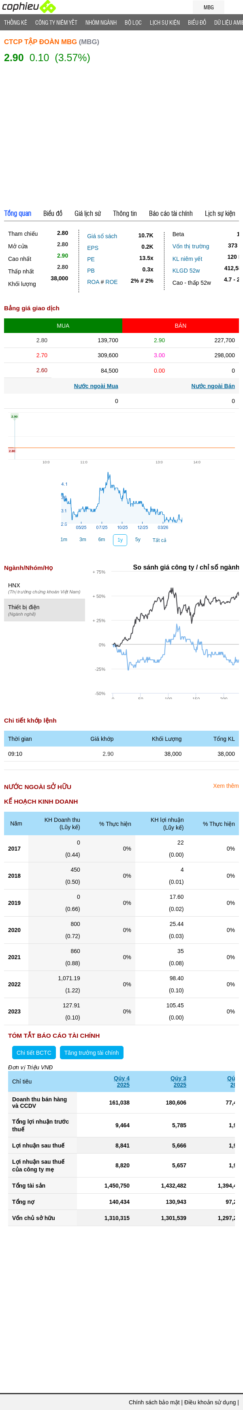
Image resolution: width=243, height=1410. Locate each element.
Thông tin (125, 213)
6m (101, 539)
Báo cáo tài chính (171, 213)
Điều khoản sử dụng (210, 1402)
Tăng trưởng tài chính (91, 1053)
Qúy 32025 (178, 1081)
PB (91, 270)
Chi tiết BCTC (34, 1053)
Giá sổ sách (102, 236)
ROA (93, 282)
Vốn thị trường (191, 246)
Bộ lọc (133, 22)
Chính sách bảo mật (154, 1402)
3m (82, 539)
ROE (111, 282)
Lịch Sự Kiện (165, 22)
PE (91, 259)
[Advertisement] (121, 137)
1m (63, 539)
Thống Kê (15, 22)
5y (138, 539)
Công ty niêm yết (56, 22)
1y (120, 540)
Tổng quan (17, 213)
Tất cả (159, 540)
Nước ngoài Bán (213, 386)
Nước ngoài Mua (96, 386)
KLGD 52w (186, 270)
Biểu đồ (197, 22)
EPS (92, 248)
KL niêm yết (187, 259)
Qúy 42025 (122, 1081)
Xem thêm (226, 786)
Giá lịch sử (88, 213)
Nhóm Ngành (101, 22)
